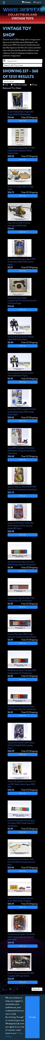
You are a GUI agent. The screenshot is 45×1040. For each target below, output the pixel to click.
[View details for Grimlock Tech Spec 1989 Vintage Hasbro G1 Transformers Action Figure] (23, 628)
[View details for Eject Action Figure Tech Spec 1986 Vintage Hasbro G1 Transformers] (23, 591)
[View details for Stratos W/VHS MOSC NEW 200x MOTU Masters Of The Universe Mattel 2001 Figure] (23, 518)
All (6, 85)
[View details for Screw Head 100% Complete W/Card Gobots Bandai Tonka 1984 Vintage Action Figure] (23, 404)
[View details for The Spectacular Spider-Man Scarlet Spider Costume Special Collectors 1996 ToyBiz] (23, 929)
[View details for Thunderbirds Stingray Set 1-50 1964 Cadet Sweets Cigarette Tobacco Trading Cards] (23, 143)
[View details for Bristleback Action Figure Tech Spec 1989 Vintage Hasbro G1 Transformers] (23, 700)
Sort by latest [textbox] (9, 81)
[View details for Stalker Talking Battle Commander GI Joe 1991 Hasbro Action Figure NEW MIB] (23, 777)
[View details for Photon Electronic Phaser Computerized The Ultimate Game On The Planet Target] (23, 293)
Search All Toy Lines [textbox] (13, 65)
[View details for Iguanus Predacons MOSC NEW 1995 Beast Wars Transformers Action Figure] (23, 480)
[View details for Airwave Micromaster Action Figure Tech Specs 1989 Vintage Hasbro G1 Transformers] (23, 815)
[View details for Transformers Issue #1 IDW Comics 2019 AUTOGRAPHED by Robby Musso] (23, 738)
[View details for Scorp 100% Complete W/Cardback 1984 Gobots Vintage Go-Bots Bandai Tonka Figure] (23, 443)
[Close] (32, 1017)
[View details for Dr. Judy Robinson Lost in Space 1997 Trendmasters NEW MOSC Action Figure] (23, 254)
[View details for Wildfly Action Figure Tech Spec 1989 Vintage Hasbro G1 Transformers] (23, 664)
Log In (37, 2)
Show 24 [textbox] (36, 989)
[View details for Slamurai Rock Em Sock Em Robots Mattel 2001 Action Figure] (23, 330)
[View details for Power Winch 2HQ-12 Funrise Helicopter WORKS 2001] (23, 216)
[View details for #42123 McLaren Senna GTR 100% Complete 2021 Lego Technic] (23, 967)
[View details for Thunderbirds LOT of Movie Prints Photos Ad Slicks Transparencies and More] (23, 854)
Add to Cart (22, 120)
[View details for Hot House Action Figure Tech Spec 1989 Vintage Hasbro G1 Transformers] (23, 555)
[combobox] (22, 65)
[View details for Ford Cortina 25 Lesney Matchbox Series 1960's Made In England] (23, 892)
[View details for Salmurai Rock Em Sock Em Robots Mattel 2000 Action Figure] (23, 366)
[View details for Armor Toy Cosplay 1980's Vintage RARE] (23, 180)
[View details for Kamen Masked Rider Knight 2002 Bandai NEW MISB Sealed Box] (23, 105)
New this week (20, 85)
